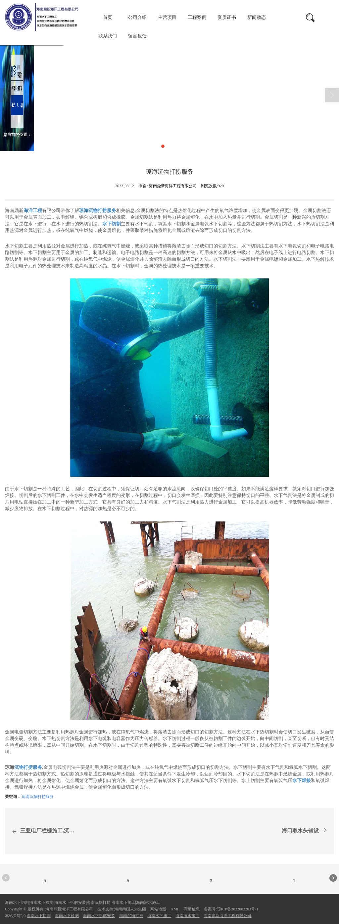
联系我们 (107, 35)
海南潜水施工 (187, 915)
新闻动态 (256, 17)
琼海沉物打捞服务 (38, 796)
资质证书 (227, 17)
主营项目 (167, 17)
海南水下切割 (39, 915)
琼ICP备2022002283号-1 (238, 909)
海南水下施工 (159, 915)
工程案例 (197, 17)
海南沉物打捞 (131, 915)
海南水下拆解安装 (99, 915)
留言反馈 (137, 35)
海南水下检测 (67, 915)
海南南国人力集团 (130, 909)
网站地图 (158, 909)
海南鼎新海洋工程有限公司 (69, 909)
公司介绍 (137, 17)
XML (174, 909)
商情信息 (92, 134)
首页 (107, 17)
